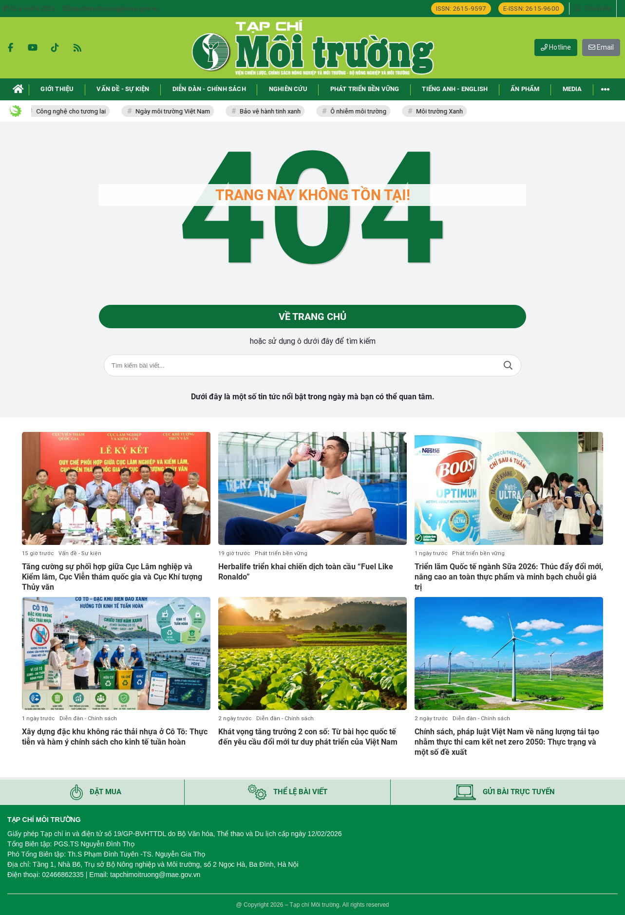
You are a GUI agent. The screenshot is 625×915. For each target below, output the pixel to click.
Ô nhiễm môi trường (363, 111)
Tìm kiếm (508, 365)
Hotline (556, 47)
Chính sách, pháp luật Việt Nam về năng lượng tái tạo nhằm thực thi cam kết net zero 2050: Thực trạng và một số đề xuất (507, 742)
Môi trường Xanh (443, 111)
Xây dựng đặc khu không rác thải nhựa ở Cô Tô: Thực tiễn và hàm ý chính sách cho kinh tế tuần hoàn (115, 737)
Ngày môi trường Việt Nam (177, 111)
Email (601, 47)
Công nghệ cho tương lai (75, 111)
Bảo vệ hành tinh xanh (274, 111)
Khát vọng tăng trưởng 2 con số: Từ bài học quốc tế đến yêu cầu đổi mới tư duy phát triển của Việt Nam (308, 737)
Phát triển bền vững (281, 553)
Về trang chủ (312, 316)
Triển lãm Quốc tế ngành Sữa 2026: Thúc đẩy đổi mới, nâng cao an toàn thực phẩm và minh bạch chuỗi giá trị (509, 577)
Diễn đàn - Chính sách (88, 718)
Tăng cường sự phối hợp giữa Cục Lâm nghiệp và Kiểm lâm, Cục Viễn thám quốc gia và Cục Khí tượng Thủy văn (112, 577)
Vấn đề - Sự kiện (79, 553)
